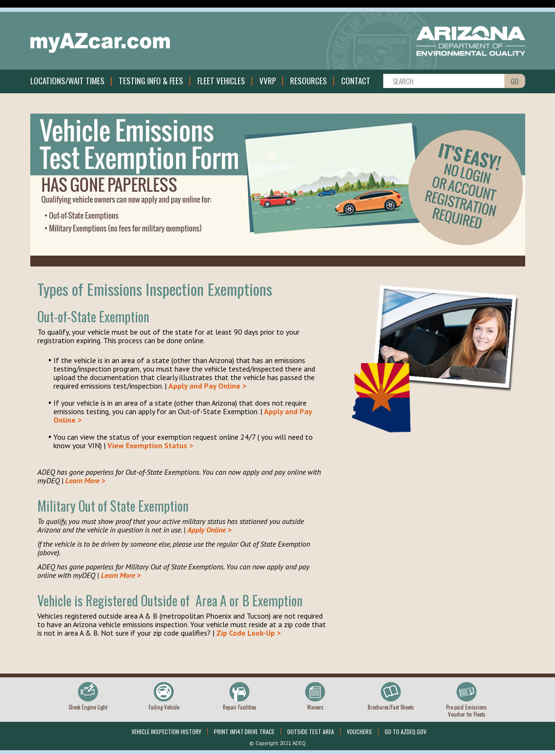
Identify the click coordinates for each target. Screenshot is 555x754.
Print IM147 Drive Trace (244, 731)
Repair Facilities (239, 707)
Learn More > (85, 480)
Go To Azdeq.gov (405, 731)
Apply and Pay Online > (207, 385)
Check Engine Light (88, 707)
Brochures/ (391, 707)
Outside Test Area (310, 731)
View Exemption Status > (150, 445)
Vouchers (359, 731)
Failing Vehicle (164, 707)
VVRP (267, 81)
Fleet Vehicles (221, 81)
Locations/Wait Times (67, 81)
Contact (355, 81)
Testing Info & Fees (151, 81)
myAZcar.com (100, 42)
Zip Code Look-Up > (248, 633)
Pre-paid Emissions (466, 710)
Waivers (315, 707)
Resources (308, 81)
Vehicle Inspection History (166, 731)
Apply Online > (209, 529)
